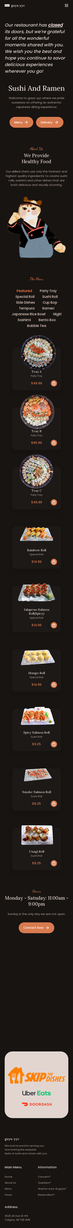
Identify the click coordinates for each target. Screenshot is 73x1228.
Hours (8, 1195)
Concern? (44, 1177)
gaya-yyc (12, 1139)
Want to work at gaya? (52, 1189)
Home (8, 1177)
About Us (10, 1183)
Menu (21, 122)
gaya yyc (15, 5)
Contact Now (36, 927)
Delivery (50, 122)
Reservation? (46, 1195)
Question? (44, 1183)
